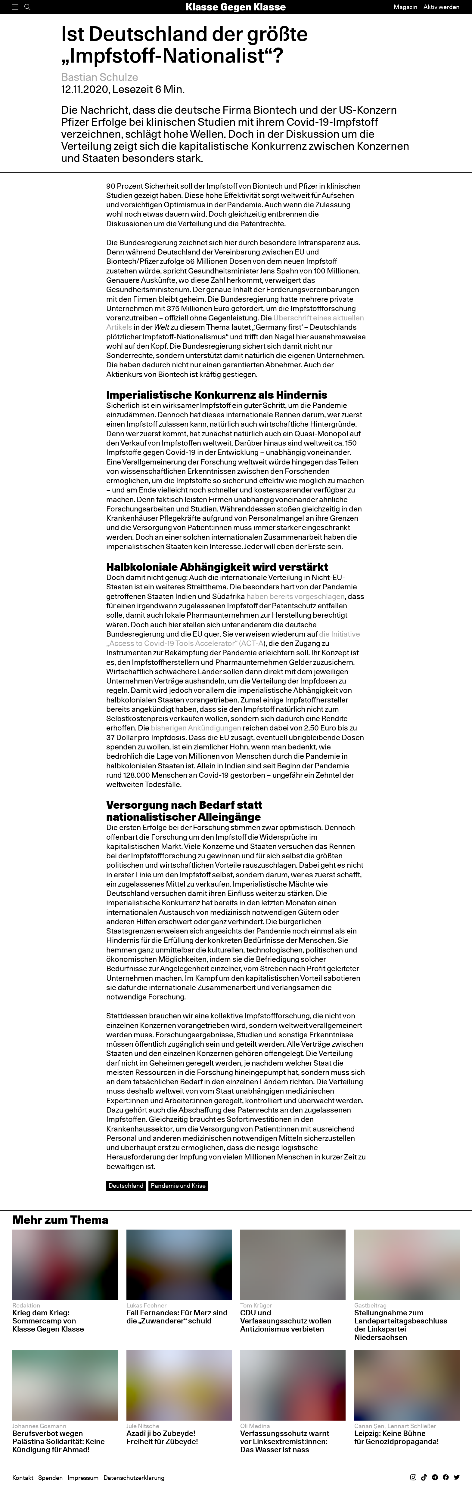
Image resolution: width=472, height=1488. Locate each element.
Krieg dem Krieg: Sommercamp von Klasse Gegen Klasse (48, 1320)
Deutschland (126, 1185)
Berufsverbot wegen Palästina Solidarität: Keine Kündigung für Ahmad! (58, 1441)
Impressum (83, 1477)
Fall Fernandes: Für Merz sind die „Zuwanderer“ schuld (177, 1316)
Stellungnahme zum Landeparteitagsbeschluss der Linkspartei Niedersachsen (400, 1324)
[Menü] (15, 7)
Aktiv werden (442, 7)
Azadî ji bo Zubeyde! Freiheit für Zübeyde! (162, 1437)
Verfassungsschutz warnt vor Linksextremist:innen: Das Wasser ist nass (284, 1441)
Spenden (50, 1477)
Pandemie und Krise (178, 1185)
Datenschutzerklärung (134, 1477)
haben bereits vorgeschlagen (296, 596)
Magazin (406, 7)
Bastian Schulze (99, 77)
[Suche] (27, 7)
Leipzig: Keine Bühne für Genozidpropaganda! (397, 1437)
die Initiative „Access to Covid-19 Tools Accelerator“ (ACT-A (233, 638)
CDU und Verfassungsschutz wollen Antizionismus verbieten (286, 1320)
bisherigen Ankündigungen (196, 727)
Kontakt (22, 1477)
